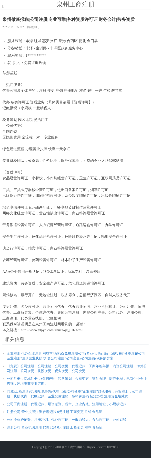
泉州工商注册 (76, 4)
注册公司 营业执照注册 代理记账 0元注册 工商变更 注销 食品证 (54, 412)
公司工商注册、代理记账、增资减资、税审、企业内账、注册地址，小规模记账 (66, 404)
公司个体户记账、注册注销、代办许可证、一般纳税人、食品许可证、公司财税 (66, 419)
